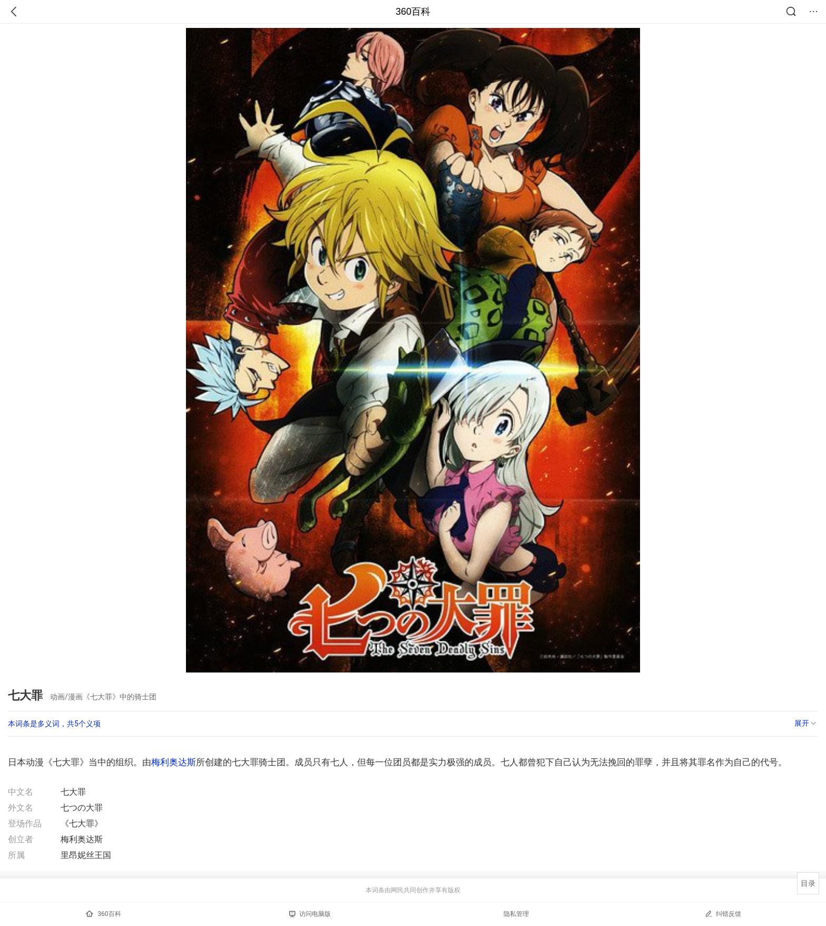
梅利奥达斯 (173, 762)
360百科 (413, 11)
